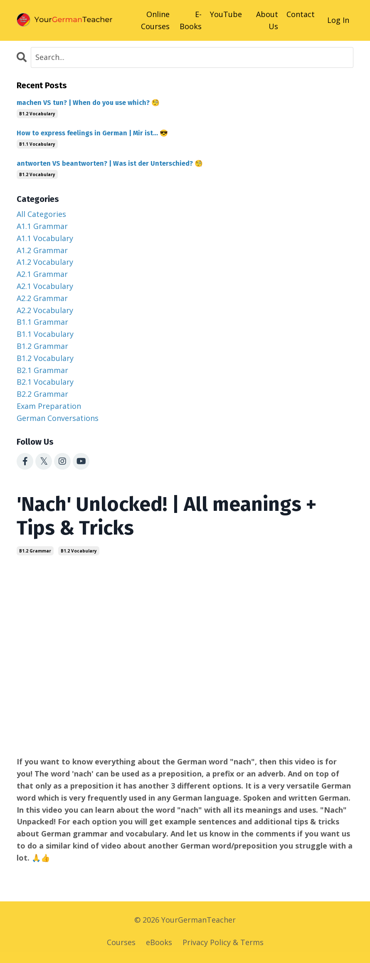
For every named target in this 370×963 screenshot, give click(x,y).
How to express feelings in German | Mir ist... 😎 (92, 133)
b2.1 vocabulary (45, 382)
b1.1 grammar (42, 322)
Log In (338, 20)
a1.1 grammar (42, 226)
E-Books (191, 20)
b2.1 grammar (42, 370)
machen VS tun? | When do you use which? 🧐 (88, 103)
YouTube (226, 14)
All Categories (41, 214)
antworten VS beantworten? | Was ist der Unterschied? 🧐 (110, 163)
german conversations (58, 418)
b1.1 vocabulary (37, 144)
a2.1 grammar (42, 274)
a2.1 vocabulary (45, 286)
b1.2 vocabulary (79, 551)
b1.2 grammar (35, 551)
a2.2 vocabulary (45, 310)
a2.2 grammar (42, 298)
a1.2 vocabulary (45, 262)
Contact (300, 14)
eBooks (159, 942)
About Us (267, 20)
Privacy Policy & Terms (223, 942)
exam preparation (49, 406)
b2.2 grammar (42, 394)
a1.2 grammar (42, 250)
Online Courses (155, 20)
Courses (121, 942)
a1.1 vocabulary (45, 238)
